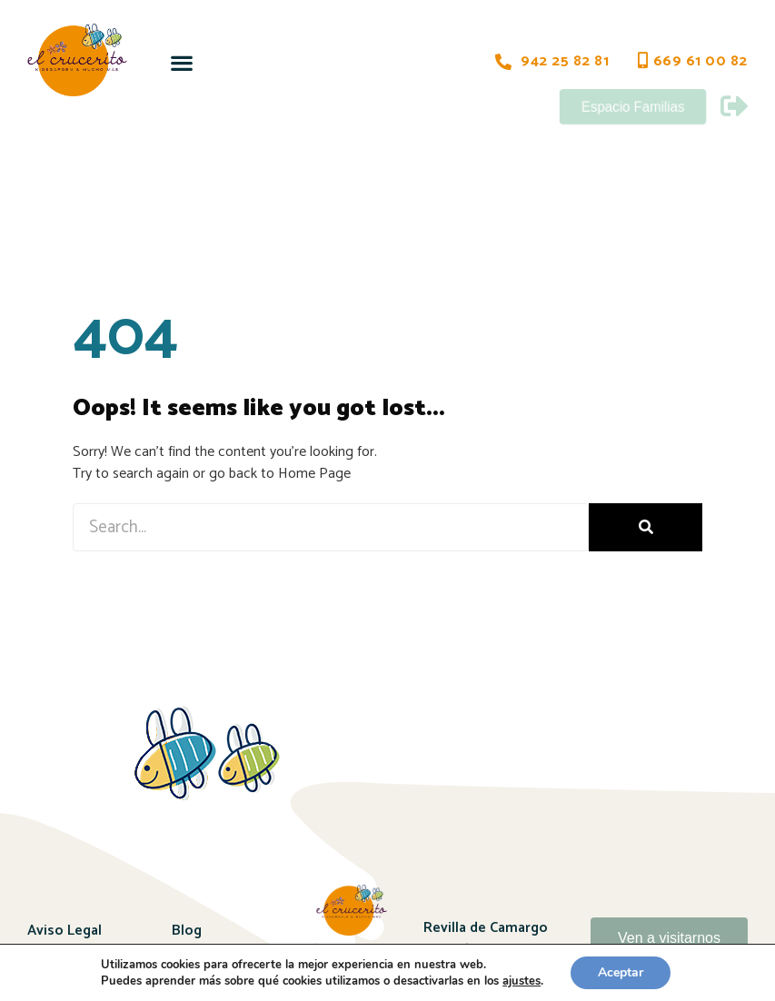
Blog (187, 930)
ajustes (521, 981)
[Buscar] (645, 527)
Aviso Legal (64, 930)
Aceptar (620, 972)
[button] (182, 62)
